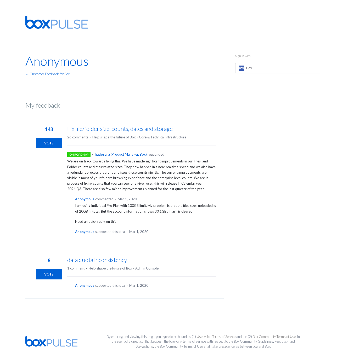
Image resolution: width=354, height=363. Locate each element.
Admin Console (147, 268)
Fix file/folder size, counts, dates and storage (120, 128)
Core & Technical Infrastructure (162, 137)
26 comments (77, 137)
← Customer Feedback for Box (47, 74)
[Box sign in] (277, 68)
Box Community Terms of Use (274, 337)
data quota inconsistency (97, 259)
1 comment (76, 268)
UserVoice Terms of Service (216, 337)
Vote (48, 143)
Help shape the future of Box (114, 137)
